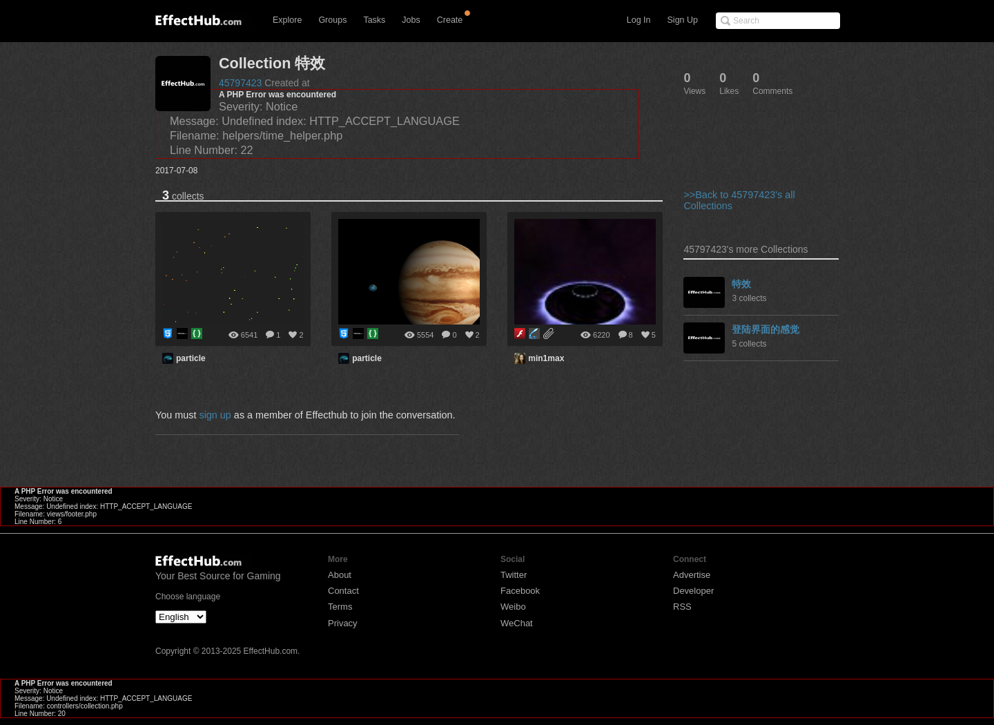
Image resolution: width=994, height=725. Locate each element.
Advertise (691, 575)
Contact (343, 591)
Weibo (513, 606)
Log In (639, 20)
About (339, 575)
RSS (682, 606)
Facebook (520, 591)
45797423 (240, 82)
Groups (332, 20)
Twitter (513, 575)
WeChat (516, 623)
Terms (340, 606)
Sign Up (682, 20)
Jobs (411, 20)
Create (450, 20)
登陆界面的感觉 (765, 329)
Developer (693, 591)
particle (191, 358)
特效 (741, 283)
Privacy (343, 623)
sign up (215, 414)
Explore (287, 20)
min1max (546, 358)
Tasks (374, 20)
